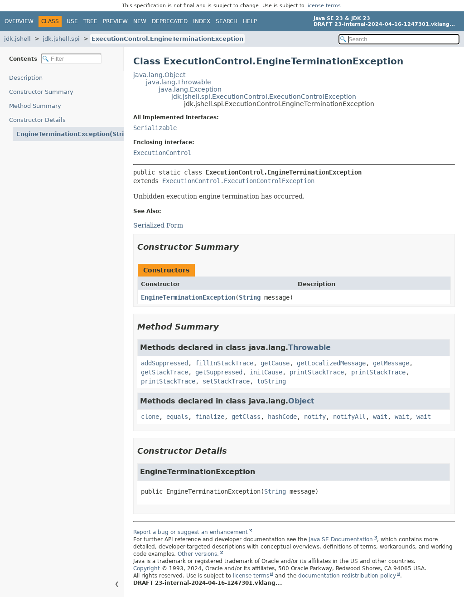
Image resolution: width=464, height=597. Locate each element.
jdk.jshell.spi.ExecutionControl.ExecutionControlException (263, 96)
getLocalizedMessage (331, 363)
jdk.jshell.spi (61, 38)
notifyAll (349, 416)
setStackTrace (226, 381)
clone (150, 416)
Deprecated (170, 21)
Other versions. (198, 554)
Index (201, 21)
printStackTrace (317, 372)
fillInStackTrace (224, 363)
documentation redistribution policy (347, 576)
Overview (19, 21)
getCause (275, 363)
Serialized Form (158, 225)
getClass (246, 416)
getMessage (391, 363)
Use (72, 21)
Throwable (309, 347)
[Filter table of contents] (71, 58)
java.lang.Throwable (178, 82)
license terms (323, 6)
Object (301, 401)
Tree (90, 21)
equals (177, 416)
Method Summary (35, 105)
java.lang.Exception (190, 89)
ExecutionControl (162, 152)
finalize (209, 416)
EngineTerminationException (188, 297)
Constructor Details (37, 119)
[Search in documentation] (398, 39)
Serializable (155, 127)
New (139, 21)
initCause (266, 372)
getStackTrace (164, 372)
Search (226, 21)
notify (315, 416)
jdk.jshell (17, 38)
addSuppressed (164, 363)
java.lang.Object (159, 74)
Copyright (146, 568)
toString (271, 381)
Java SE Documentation (341, 539)
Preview (115, 21)
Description (26, 77)
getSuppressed (218, 372)
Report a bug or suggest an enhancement (190, 532)
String (250, 297)
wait (380, 416)
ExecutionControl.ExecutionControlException (238, 180)
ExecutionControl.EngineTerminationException (167, 38)
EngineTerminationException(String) (70, 134)
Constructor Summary (41, 91)
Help (250, 21)
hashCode (282, 416)
